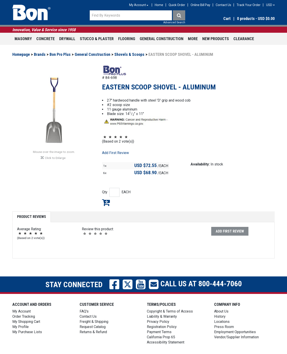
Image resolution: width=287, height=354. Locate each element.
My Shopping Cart (26, 321)
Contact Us (223, 5)
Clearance (243, 38)
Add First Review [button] (115, 153)
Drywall (67, 38)
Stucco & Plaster (97, 38)
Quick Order (177, 5)
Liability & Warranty (162, 316)
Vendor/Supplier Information (236, 337)
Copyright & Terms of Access (170, 311)
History (220, 316)
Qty (104, 192)
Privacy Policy (158, 321)
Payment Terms (159, 332)
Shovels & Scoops (129, 54)
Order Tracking (23, 316)
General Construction (161, 38)
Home (159, 5)
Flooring (126, 38)
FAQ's (84, 311)
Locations (222, 321)
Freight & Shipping (94, 321)
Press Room (224, 327)
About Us (221, 311)
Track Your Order (249, 5)
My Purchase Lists (27, 332)
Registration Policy (162, 327)
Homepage (21, 54)
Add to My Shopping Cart (106, 202)
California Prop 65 (161, 337)
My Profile (20, 327)
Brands (40, 54)
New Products (215, 38)
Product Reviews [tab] (31, 217)
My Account (21, 311)
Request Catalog (93, 327)
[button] (235, 18)
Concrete (45, 38)
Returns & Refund (93, 332)
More (193, 38)
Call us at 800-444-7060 (200, 283)
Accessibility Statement (165, 342)
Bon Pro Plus (60, 54)
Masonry (23, 38)
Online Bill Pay (200, 5)
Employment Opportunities (235, 332)
